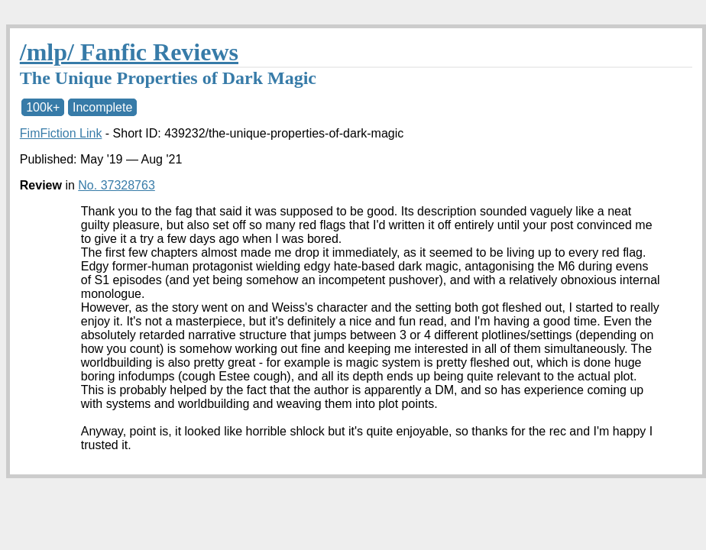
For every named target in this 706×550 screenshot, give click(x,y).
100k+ (43, 107)
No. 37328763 (116, 185)
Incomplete (102, 107)
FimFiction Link (61, 133)
